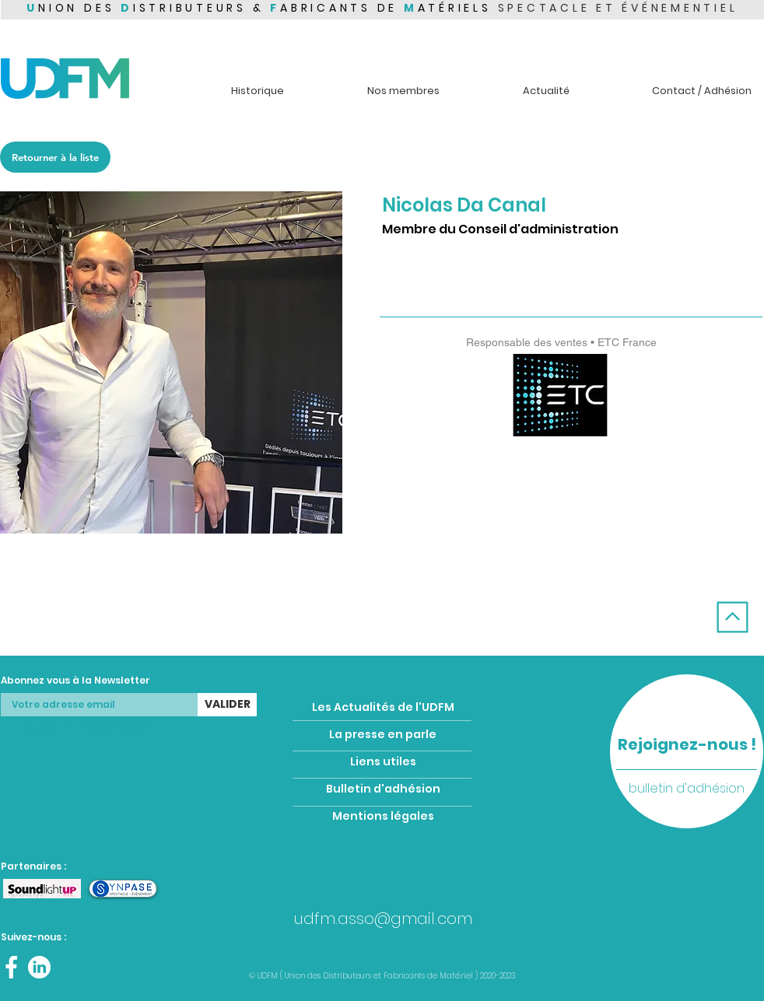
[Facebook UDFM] (11, 967)
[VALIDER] (227, 704)
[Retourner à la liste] (55, 157)
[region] (686, 751)
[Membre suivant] (705, 589)
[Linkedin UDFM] (39, 967)
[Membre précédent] (57, 589)
